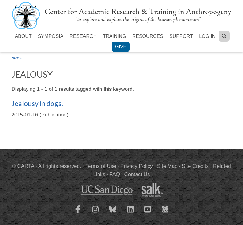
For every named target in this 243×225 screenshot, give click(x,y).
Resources (147, 36)
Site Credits (195, 166)
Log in (207, 36)
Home (17, 58)
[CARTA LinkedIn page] (130, 213)
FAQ (114, 174)
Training (114, 36)
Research (83, 36)
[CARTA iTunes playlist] (165, 208)
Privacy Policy (136, 166)
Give (121, 46)
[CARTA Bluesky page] (112, 213)
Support (181, 36)
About (23, 36)
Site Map (167, 166)
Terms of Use (101, 166)
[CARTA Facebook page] (78, 213)
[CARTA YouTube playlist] (147, 213)
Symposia (51, 36)
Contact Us (137, 174)
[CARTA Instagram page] (95, 213)
